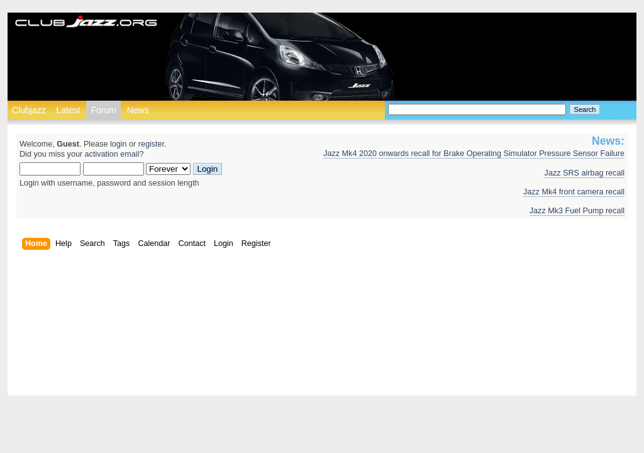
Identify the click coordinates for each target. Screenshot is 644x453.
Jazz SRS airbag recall (585, 173)
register (151, 144)
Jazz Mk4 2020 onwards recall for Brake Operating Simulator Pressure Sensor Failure (474, 153)
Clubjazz (29, 110)
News (138, 110)
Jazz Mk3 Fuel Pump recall (577, 210)
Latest (68, 110)
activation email (112, 154)
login (118, 144)
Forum (103, 110)
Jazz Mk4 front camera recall (574, 191)
